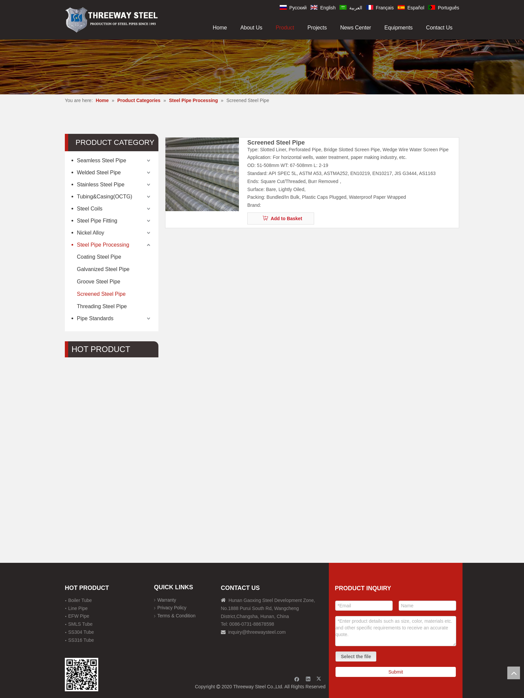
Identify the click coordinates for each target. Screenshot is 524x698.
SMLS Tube (80, 624)
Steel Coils (89, 208)
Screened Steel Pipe (101, 294)
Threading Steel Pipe (102, 306)
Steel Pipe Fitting (97, 221)
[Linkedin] (308, 679)
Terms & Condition (176, 615)
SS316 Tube (81, 640)
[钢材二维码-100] (81, 674)
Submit (395, 672)
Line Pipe (78, 608)
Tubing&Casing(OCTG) (104, 196)
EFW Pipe (78, 616)
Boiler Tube (80, 600)
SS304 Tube (81, 632)
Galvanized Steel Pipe (103, 269)
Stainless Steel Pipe (100, 184)
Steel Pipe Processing (103, 245)
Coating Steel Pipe (99, 257)
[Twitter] (319, 679)
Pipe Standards (95, 318)
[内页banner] (262, 66)
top (513, 673)
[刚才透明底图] (111, 19)
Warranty (166, 600)
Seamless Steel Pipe (101, 160)
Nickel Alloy (90, 233)
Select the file (356, 656)
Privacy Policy (171, 607)
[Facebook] (297, 679)
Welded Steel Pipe (99, 172)
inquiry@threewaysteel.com (257, 632)
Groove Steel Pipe (98, 281)
